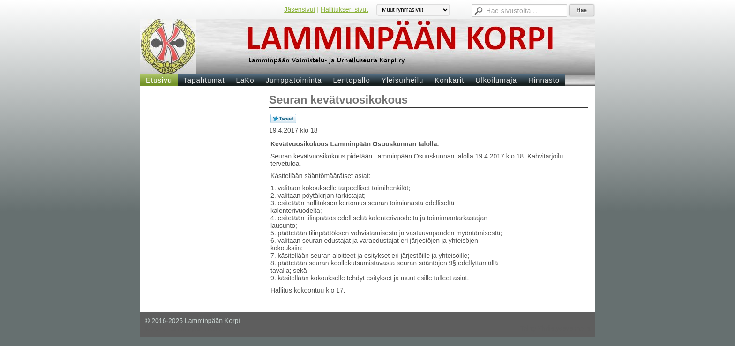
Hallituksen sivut (344, 9)
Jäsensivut (299, 9)
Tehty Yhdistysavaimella (555, 328)
